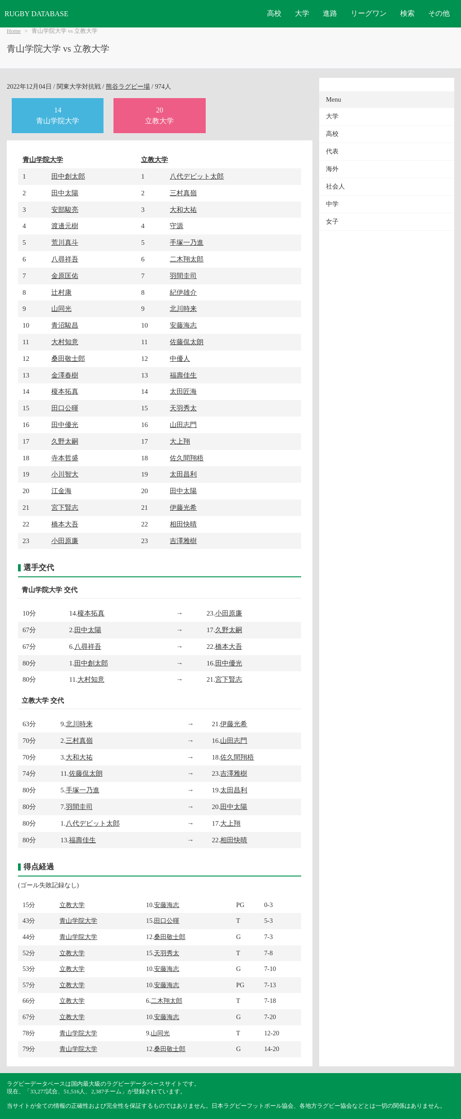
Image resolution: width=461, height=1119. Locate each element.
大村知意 (64, 342)
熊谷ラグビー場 (128, 86)
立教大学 (154, 159)
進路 (330, 13)
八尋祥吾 (64, 259)
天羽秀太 (183, 408)
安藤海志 (183, 325)
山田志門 (183, 424)
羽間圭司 (183, 275)
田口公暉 (64, 408)
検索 (407, 13)
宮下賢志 (64, 507)
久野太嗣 (64, 441)
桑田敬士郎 (68, 358)
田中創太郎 (68, 176)
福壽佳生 (183, 375)
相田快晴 (183, 524)
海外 (332, 169)
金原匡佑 (64, 275)
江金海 (61, 490)
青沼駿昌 (64, 325)
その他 (439, 13)
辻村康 (61, 292)
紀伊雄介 (183, 292)
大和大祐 (183, 209)
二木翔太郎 (186, 259)
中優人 (180, 358)
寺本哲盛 (64, 458)
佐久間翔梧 (186, 458)
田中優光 (64, 424)
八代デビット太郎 (197, 176)
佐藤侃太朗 (186, 342)
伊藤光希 (183, 507)
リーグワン (369, 13)
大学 (302, 13)
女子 (332, 221)
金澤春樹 (64, 375)
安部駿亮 (64, 209)
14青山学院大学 (57, 115)
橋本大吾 (64, 524)
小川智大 (64, 474)
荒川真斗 (64, 242)
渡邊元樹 (64, 225)
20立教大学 (159, 115)
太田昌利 (183, 474)
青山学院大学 (43, 159)
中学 (332, 204)
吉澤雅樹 (183, 540)
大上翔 (180, 441)
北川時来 (183, 308)
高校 (274, 13)
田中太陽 (64, 193)
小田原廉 (64, 540)
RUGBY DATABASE (36, 14)
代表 (332, 151)
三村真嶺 (183, 193)
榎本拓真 (64, 391)
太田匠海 (183, 391)
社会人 (335, 186)
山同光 (61, 308)
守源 (176, 225)
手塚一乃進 (186, 242)
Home (14, 31)
